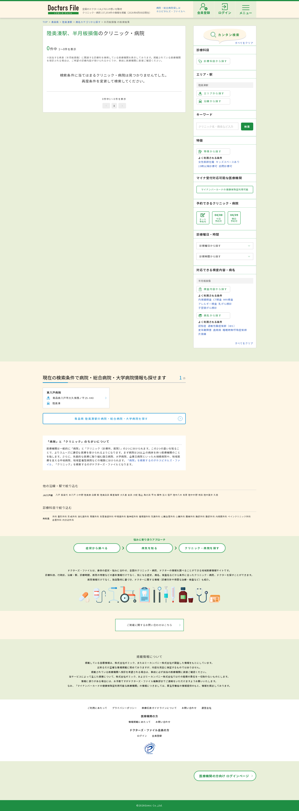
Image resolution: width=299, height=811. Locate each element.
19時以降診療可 (207, 166)
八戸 (58, 494)
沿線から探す (210, 101)
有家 (185, 494)
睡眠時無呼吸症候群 (235, 330)
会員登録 (157, 735)
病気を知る (150, 548)
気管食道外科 (107, 516)
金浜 (130, 494)
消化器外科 (83, 516)
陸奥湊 (87, 494)
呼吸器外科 (120, 516)
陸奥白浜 (104, 494)
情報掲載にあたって (140, 721)
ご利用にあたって (97, 707)
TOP (45, 21)
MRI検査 (228, 299)
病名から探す (210, 315)
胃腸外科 (94, 516)
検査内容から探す (213, 289)
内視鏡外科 (221, 516)
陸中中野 (192, 494)
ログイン (142, 735)
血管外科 (57, 519)
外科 (54, 516)
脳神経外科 (132, 516)
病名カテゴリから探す (88, 21)
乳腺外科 (155, 516)
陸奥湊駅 (67, 21)
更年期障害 (205, 330)
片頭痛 (202, 334)
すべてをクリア (244, 43)
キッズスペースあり (228, 162)
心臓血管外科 (168, 516)
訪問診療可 (225, 166)
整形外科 (62, 516)
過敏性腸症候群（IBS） (222, 326)
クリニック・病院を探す (202, 548)
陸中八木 (177, 494)
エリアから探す (211, 93)
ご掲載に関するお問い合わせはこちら (149, 625)
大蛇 (135, 494)
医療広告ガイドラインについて (159, 707)
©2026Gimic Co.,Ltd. (149, 805)
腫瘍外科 (190, 516)
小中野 (79, 494)
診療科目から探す (213, 61)
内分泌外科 (68, 519)
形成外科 (72, 516)
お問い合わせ (189, 707)
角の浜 (147, 494)
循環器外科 (144, 516)
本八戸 (72, 494)
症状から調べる (97, 548)
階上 (140, 494)
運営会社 (206, 707)
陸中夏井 (208, 494)
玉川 (164, 494)
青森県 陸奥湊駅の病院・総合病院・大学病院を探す (111, 418)
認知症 (202, 326)
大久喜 (123, 494)
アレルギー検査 (207, 304)
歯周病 (217, 330)
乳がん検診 (225, 304)
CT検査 (217, 299)
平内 (153, 494)
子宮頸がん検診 (207, 308)
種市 (159, 494)
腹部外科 (210, 516)
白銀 (94, 494)
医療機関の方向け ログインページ (224, 776)
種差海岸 (114, 494)
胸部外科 (200, 516)
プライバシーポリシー (124, 707)
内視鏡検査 (205, 299)
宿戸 (170, 494)
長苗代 (64, 494)
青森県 (55, 21)
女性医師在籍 (206, 162)
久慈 (216, 494)
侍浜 (200, 494)
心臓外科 (180, 516)
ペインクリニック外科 (239, 516)
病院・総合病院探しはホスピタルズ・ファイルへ (171, 9)
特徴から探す (210, 151)
